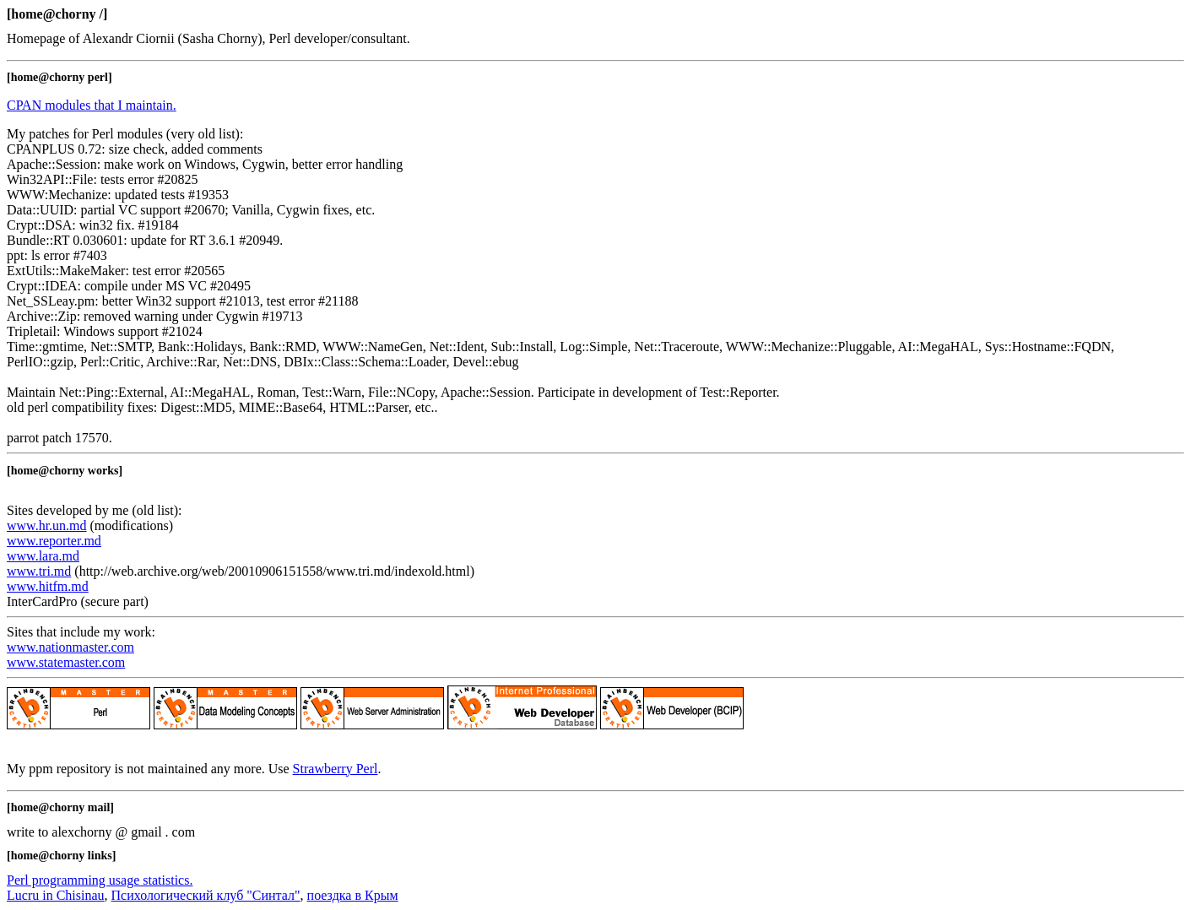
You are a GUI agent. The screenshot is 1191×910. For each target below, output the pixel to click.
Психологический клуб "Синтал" (205, 895)
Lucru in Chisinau (56, 895)
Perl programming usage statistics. (99, 880)
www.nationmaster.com (70, 647)
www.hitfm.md (48, 586)
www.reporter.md (54, 541)
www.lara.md (43, 556)
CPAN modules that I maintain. (91, 105)
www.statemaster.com (66, 662)
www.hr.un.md (47, 525)
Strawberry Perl (335, 768)
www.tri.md (39, 571)
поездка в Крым (352, 895)
